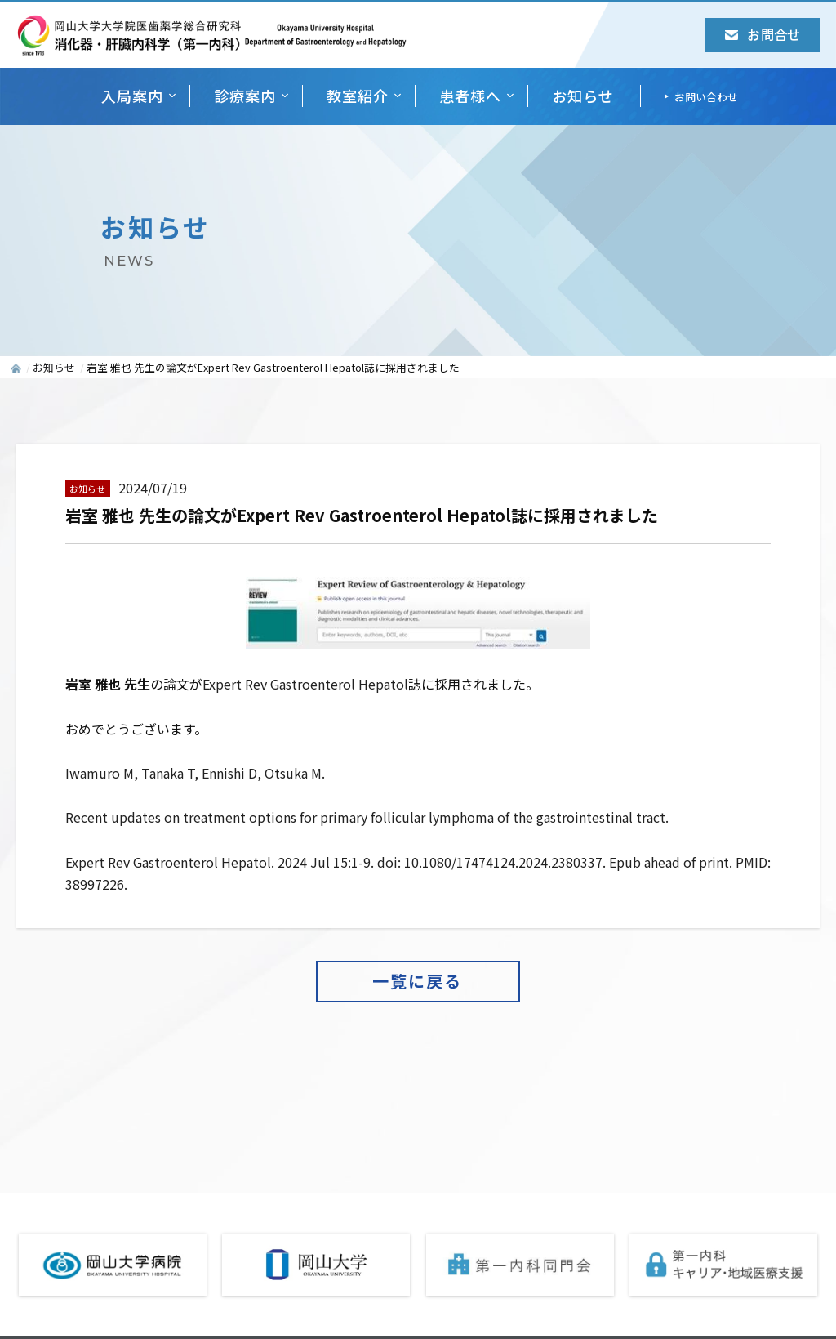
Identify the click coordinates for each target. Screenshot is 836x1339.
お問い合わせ (706, 97)
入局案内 (132, 95)
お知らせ (583, 95)
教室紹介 (358, 95)
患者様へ (470, 95)
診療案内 (245, 95)
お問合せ (762, 34)
